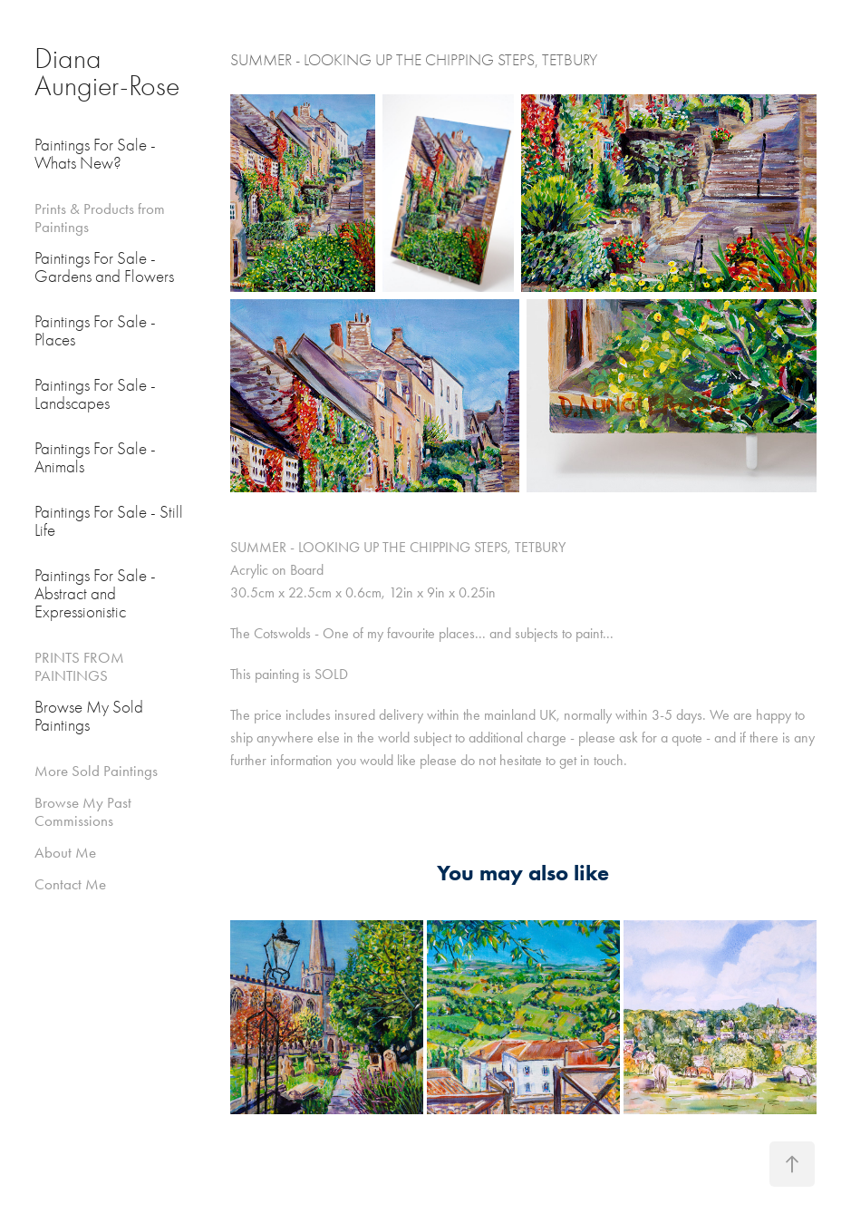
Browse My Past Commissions (82, 811)
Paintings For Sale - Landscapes (95, 394)
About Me (65, 852)
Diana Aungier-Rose (106, 72)
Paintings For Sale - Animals (95, 458)
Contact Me (70, 884)
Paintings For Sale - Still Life (108, 521)
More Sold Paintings (96, 771)
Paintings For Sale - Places (95, 331)
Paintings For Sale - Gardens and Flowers (104, 267)
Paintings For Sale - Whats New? (95, 154)
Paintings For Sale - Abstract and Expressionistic (95, 594)
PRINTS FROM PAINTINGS (79, 666)
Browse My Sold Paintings (88, 716)
